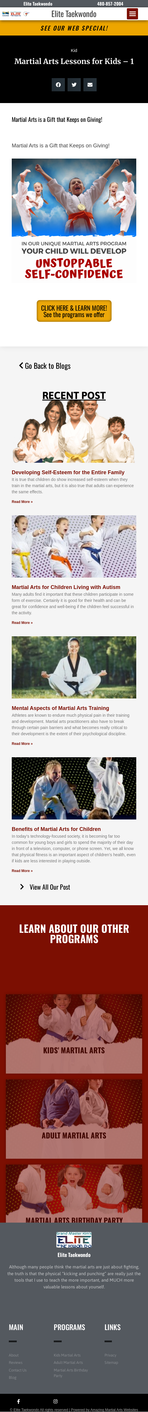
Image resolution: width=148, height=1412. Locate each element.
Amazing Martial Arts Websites (114, 1410)
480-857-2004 (110, 3)
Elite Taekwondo (73, 13)
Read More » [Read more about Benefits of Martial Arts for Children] (22, 871)
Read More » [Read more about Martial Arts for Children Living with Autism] (22, 623)
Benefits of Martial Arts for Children (56, 829)
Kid (74, 50)
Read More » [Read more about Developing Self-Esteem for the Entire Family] (22, 502)
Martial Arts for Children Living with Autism (66, 587)
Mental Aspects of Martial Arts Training (60, 708)
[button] (132, 13)
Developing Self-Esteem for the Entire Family (68, 472)
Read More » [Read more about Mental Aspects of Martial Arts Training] (22, 744)
